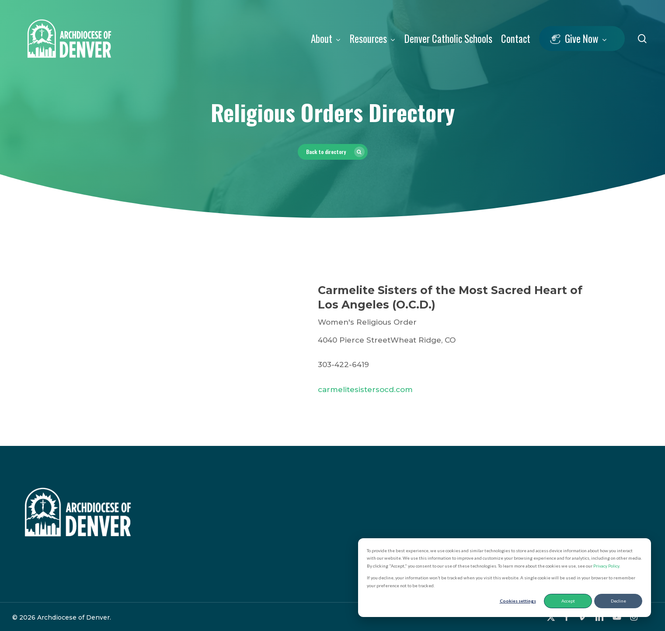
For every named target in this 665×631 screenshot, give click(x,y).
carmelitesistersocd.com (365, 389)
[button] (333, 152)
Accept (568, 600)
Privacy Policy (606, 565)
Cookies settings (518, 600)
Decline (618, 600)
